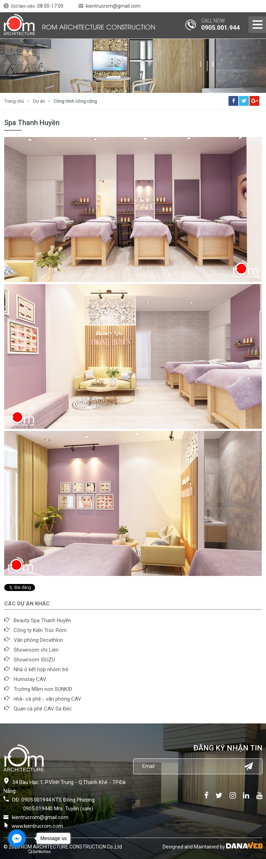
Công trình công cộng (75, 101)
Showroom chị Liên (36, 650)
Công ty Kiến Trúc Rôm (40, 630)
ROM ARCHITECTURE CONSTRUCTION (98, 26)
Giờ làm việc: (37, 6)
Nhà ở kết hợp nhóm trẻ (41, 669)
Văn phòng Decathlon (38, 640)
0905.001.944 (220, 27)
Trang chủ (14, 101)
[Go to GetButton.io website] (39, 852)
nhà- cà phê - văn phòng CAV (47, 699)
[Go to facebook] (17, 838)
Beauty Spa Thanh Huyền (42, 620)
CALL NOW (213, 20)
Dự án (39, 101)
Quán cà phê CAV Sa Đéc (43, 709)
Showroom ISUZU (34, 660)
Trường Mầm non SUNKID (43, 689)
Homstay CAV (30, 679)
